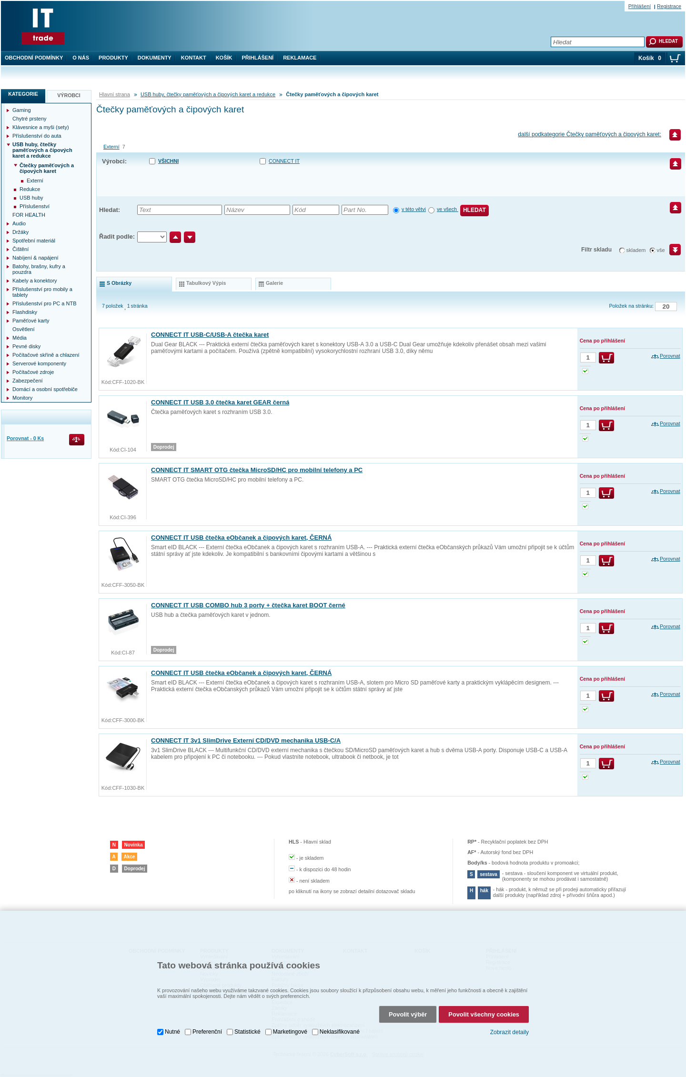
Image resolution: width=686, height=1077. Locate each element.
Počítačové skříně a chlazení (46, 355)
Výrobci (69, 95)
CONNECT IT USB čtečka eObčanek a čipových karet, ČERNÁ (241, 537)
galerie (274, 283)
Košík (224, 57)
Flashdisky (24, 312)
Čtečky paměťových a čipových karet (47, 168)
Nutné (172, 1025)
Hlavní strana (114, 94)
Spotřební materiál (33, 240)
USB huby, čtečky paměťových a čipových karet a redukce (208, 94)
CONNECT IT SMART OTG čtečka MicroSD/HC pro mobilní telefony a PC (257, 469)
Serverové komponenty (39, 363)
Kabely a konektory (34, 280)
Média (19, 338)
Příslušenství (35, 206)
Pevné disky (26, 346)
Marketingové (290, 1025)
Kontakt (193, 57)
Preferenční (207, 1025)
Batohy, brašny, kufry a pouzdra (38, 269)
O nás (80, 57)
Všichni (168, 161)
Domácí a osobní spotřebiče (45, 389)
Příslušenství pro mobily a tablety (42, 292)
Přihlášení (258, 57)
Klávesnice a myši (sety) (40, 127)
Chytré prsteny (29, 118)
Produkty (113, 57)
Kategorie (23, 94)
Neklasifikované (340, 1025)
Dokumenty (155, 57)
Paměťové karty (31, 320)
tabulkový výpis (206, 283)
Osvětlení (23, 329)
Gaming (21, 110)
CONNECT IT (284, 161)
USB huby (31, 198)
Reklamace (299, 57)
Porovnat (670, 356)
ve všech (447, 209)
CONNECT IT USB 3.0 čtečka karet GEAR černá (220, 402)
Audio (19, 223)
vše (661, 250)
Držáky (20, 232)
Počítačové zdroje (33, 372)
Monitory (22, 398)
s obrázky (119, 283)
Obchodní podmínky (34, 57)
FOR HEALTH (28, 215)
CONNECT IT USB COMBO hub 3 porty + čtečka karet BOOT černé (248, 605)
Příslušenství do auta (36, 136)
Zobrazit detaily (509, 1025)
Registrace (669, 6)
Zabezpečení (27, 380)
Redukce (30, 189)
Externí (111, 147)
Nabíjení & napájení (35, 258)
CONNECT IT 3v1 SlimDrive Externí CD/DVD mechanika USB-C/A (246, 740)
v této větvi (414, 209)
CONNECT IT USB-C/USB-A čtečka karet (210, 334)
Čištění (20, 249)
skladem (636, 250)
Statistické (247, 1025)
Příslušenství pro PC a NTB (44, 303)
